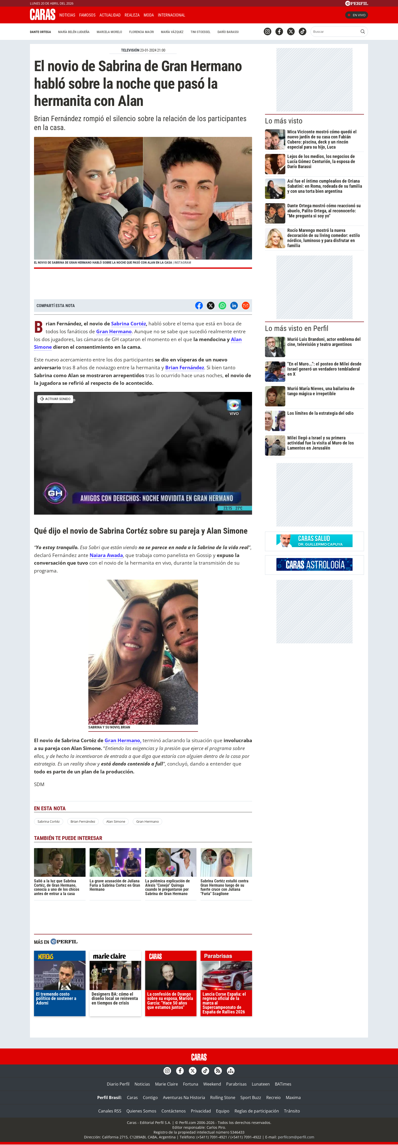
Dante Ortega (40, 32)
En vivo (357, 15)
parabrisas (226, 957)
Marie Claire (166, 1084)
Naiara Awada (106, 555)
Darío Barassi (228, 32)
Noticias (67, 15)
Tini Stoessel (200, 32)
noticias (60, 957)
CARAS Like (203, 14)
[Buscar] (334, 31)
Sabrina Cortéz (128, 323)
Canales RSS (109, 1111)
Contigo (150, 1097)
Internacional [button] (171, 15)
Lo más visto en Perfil (296, 328)
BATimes (283, 1084)
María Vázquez (172, 32)
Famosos (87, 15)
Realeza (132, 15)
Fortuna (190, 1084)
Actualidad (110, 15)
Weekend (212, 1084)
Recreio (273, 1097)
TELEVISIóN (130, 50)
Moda (149, 15)
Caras (132, 1097)
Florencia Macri (141, 32)
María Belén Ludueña (74, 32)
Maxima (293, 1097)
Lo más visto (284, 121)
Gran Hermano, (123, 740)
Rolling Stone (222, 1097)
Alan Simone (115, 821)
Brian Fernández (184, 367)
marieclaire (115, 957)
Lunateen (261, 1084)
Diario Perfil (118, 1084)
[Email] (246, 305)
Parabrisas (236, 1084)
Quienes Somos (141, 1111)
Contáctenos (173, 1111)
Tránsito (292, 1111)
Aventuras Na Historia (184, 1097)
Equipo (222, 1111)
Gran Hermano (147, 821)
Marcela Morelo (109, 32)
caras (171, 957)
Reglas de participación (257, 1111)
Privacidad (201, 1111)
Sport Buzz (250, 1097)
